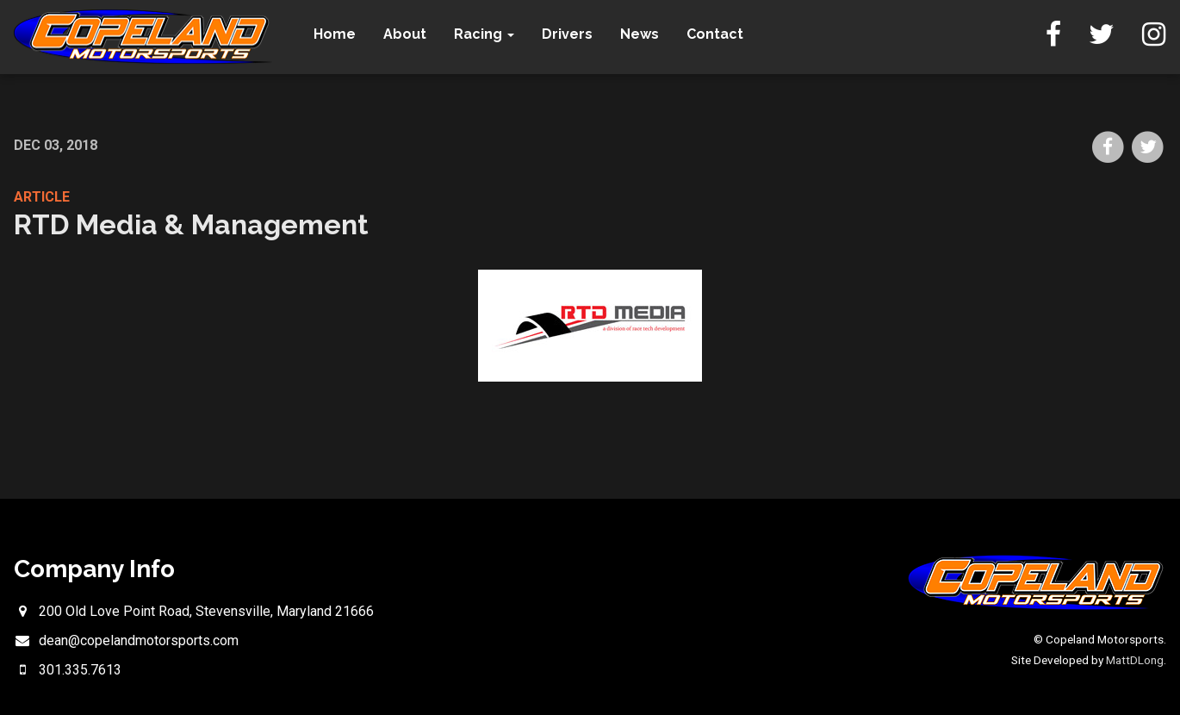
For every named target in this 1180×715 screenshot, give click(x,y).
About (404, 34)
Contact (714, 34)
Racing (484, 34)
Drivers (567, 34)
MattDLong (1135, 660)
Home (335, 34)
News (639, 34)
